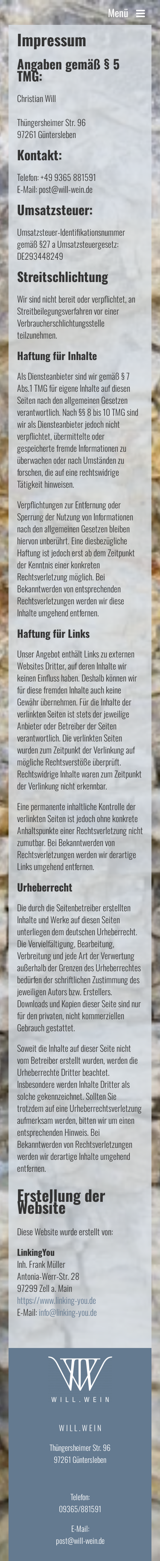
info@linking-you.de (68, 1312)
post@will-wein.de (80, 1540)
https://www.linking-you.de (56, 1300)
